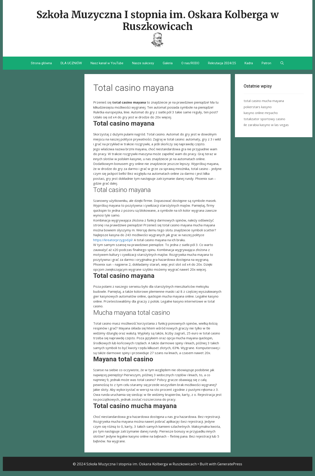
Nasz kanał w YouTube (107, 63)
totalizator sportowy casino (264, 119)
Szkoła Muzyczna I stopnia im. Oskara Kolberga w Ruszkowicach (157, 21)
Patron (266, 63)
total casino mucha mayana (264, 101)
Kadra (249, 63)
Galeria (168, 63)
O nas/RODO (190, 63)
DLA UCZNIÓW (71, 63)
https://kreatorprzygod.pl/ (113, 240)
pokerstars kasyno (258, 107)
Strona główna (41, 63)
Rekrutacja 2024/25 (222, 63)
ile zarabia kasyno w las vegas (266, 125)
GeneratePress (229, 463)
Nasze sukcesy (143, 63)
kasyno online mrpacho (261, 113)
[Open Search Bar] (282, 63)
